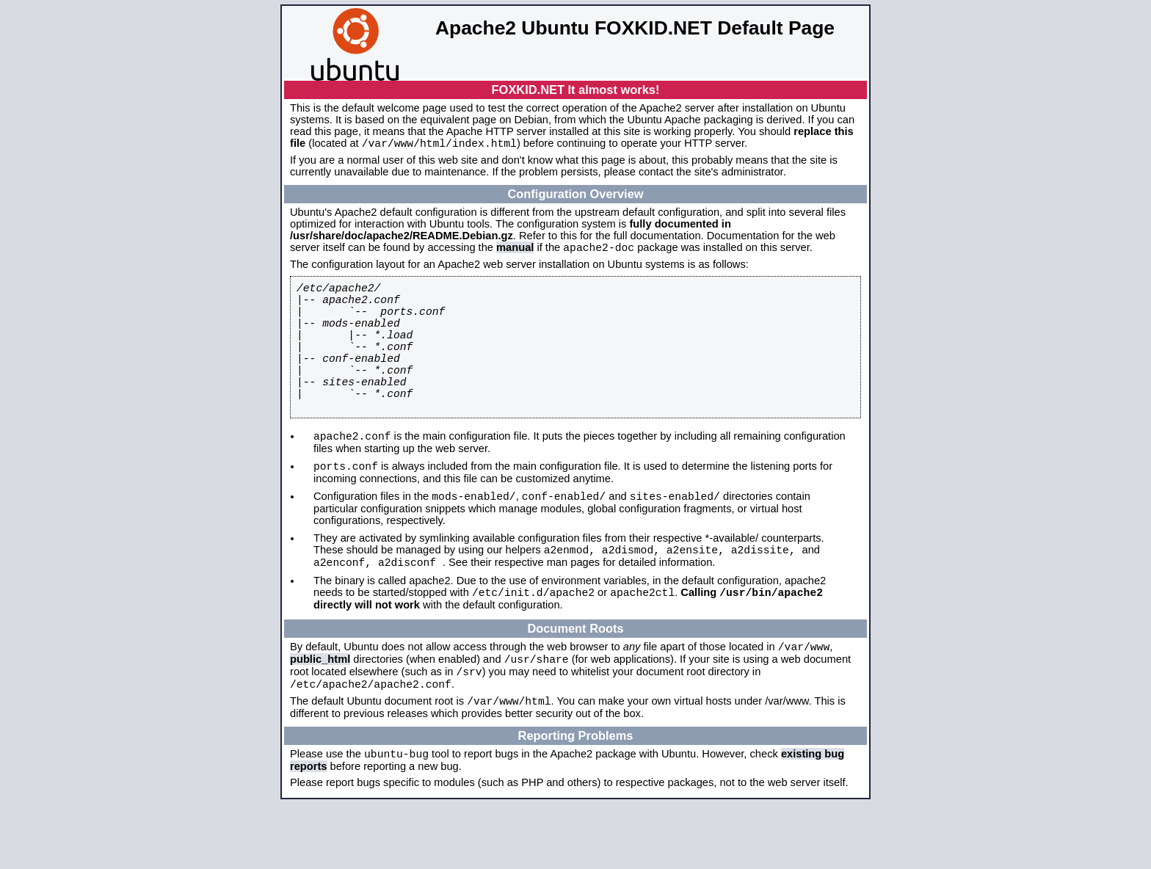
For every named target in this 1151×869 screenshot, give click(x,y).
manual (515, 252)
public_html (320, 713)
